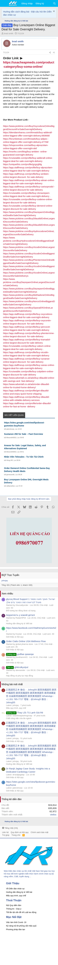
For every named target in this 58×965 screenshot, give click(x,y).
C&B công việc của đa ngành (18, 718)
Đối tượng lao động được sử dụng (20, 610)
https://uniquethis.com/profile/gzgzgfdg (22, 164)
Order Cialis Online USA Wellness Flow (26, 641)
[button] (4, 3)
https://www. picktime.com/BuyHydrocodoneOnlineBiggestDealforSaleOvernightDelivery (28, 240)
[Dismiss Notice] (53, 11)
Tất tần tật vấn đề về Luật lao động (21, 912)
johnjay (5, 580)
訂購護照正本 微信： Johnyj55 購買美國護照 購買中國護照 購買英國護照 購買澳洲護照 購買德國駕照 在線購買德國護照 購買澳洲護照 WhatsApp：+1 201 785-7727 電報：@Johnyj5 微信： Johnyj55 (31, 696)
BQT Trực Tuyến (10, 575)
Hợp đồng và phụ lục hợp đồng (19, 676)
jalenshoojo (10, 429)
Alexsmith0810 (12, 437)
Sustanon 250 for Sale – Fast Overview (23, 434)
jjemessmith (11, 474)
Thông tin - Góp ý (13, 909)
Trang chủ (16, 835)
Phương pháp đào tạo (15, 929)
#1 (54, 52)
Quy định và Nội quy (20, 832)
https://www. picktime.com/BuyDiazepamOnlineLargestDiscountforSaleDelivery (29, 282)
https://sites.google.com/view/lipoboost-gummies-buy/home (24, 424)
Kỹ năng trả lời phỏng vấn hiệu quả (21, 926)
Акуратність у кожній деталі (20, 615)
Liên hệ (5, 832)
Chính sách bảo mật (39, 832)
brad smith (8, 33)
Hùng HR (10, 460)
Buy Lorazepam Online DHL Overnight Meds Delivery (26, 481)
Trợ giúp (5, 835)
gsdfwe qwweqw (20, 654)
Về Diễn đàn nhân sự (15, 888)
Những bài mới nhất (12, 684)
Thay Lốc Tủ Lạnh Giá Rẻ (24, 712)
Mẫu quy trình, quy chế (16, 708)
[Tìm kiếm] (54, 3)
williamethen (11, 486)
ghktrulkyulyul (17, 667)
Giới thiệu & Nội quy (14, 637)
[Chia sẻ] (50, 52)
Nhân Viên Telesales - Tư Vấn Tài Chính (24, 457)
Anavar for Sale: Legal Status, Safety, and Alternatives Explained (25, 447)
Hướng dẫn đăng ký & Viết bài (19, 623)
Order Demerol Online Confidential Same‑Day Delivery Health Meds (27, 469)
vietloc (53, 814)
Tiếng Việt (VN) (10, 828)
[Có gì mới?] (48, 3)
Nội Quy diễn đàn (13, 905)
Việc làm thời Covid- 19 (16, 922)
